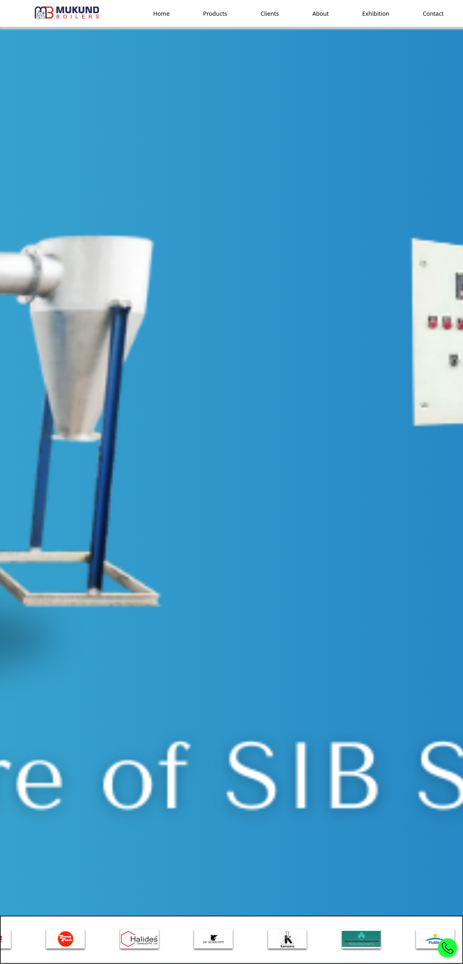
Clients (269, 13)
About (320, 13)
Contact (433, 13)
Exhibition (375, 13)
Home (161, 13)
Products (215, 13)
